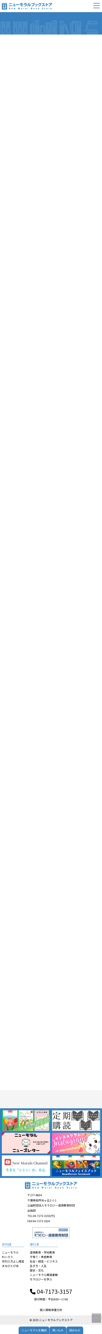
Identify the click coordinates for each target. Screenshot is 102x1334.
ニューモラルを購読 (34, 1330)
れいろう (7, 1257)
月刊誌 (6, 1244)
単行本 (34, 1244)
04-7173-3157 (51, 1291)
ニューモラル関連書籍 (44, 1275)
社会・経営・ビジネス (44, 1261)
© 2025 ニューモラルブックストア (51, 1320)
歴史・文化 (37, 1270)
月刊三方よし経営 (13, 1261)
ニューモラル (10, 1252)
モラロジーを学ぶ (41, 1279)
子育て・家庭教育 (41, 1257)
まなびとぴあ (10, 1266)
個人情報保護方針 (51, 1310)
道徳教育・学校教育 (42, 1252)
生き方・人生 (38, 1266)
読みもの (74, 1330)
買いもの (57, 1330)
